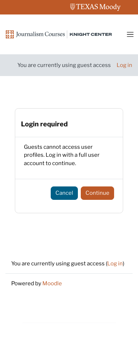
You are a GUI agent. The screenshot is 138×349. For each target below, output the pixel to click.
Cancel (64, 193)
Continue (97, 193)
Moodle (52, 283)
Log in (124, 65)
